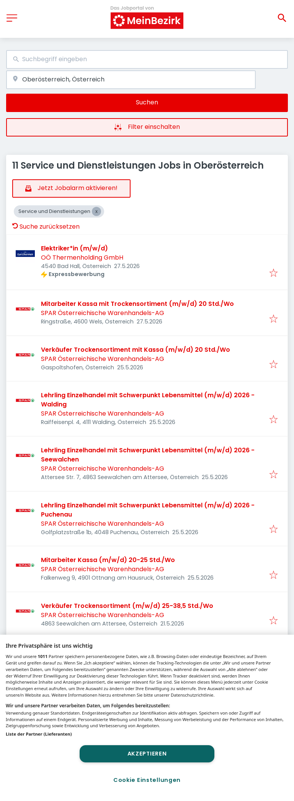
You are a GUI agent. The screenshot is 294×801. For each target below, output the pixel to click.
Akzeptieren (147, 753)
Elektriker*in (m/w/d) (74, 248)
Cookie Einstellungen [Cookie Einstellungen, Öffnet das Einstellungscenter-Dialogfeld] (147, 780)
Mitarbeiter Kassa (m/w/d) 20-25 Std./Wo (108, 560)
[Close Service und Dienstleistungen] (96, 211)
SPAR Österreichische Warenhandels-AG (102, 313)
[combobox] (147, 59)
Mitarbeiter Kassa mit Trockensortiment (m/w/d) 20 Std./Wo (137, 303)
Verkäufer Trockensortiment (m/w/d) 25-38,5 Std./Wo (127, 605)
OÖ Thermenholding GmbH (82, 257)
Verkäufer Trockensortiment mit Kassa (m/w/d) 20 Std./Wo (135, 349)
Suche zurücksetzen (46, 226)
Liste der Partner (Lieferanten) (39, 734)
